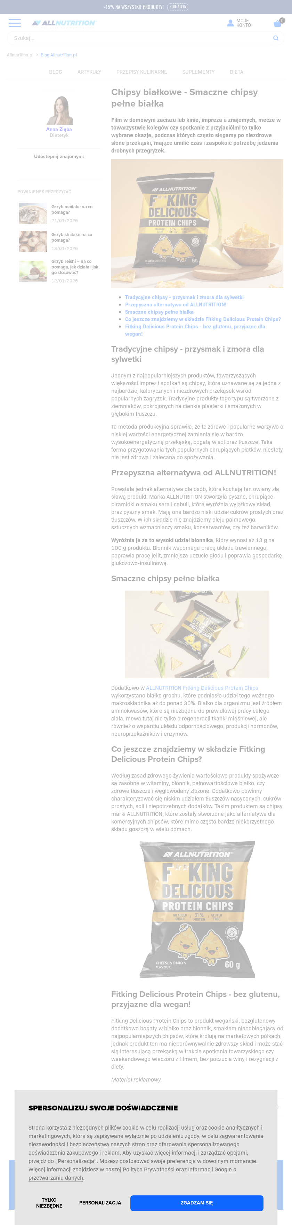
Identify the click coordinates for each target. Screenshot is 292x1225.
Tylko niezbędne (49, 1203)
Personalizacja (100, 1203)
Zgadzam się (197, 1203)
